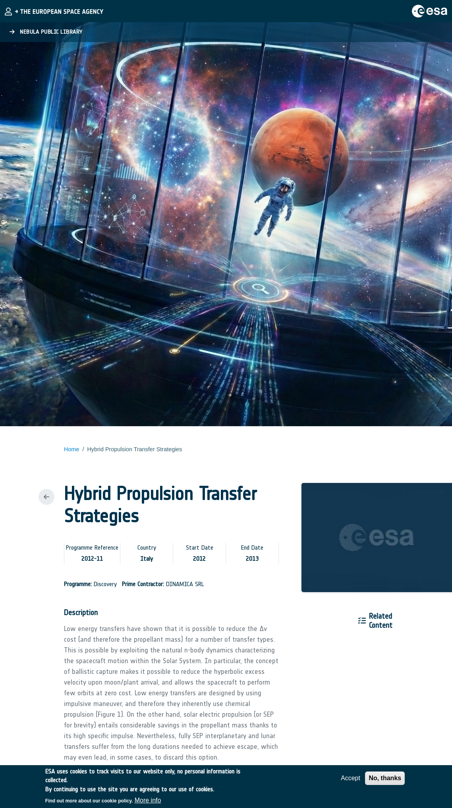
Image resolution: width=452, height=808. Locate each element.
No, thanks (385, 782)
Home (71, 449)
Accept (350, 782)
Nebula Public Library (46, 32)
